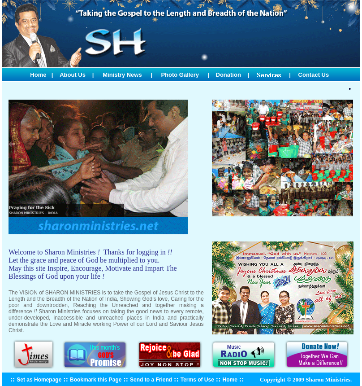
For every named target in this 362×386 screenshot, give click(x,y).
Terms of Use (197, 380)
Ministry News (122, 74)
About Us (73, 74)
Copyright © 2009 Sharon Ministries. (305, 379)
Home (38, 74)
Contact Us (313, 74)
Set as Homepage (39, 380)
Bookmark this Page (95, 380)
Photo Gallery (180, 74)
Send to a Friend (151, 380)
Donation (228, 74)
